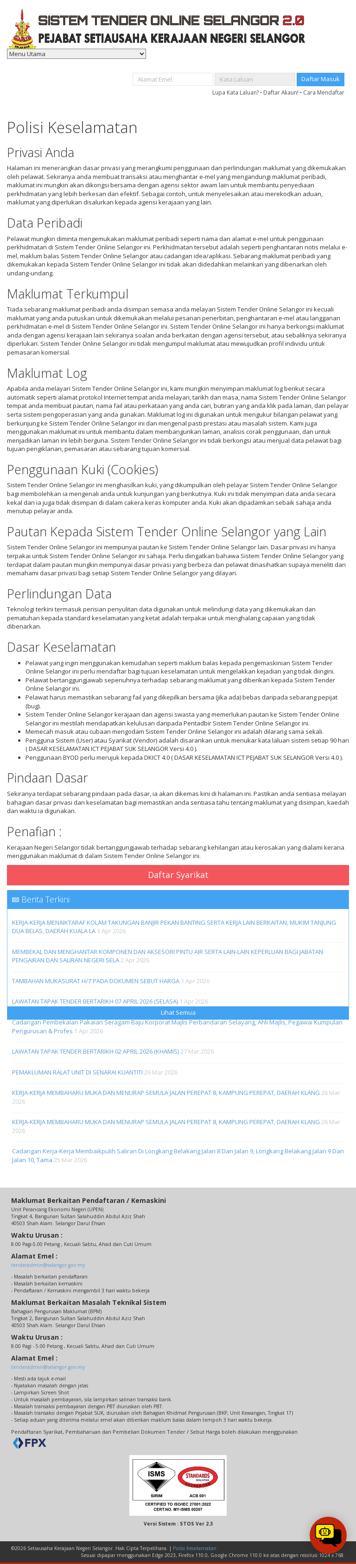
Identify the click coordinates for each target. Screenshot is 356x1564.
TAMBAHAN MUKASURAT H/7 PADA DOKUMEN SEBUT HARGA (95, 981)
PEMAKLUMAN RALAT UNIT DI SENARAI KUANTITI (77, 1072)
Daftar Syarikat (178, 874)
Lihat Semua (178, 1012)
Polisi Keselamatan (194, 1548)
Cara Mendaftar (323, 92)
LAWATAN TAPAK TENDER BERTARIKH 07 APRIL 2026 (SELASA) (95, 1001)
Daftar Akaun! (281, 92)
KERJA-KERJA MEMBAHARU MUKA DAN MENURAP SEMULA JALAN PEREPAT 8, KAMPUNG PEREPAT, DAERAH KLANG (166, 1092)
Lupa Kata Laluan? (235, 92)
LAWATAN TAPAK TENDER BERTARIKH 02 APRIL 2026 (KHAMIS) (95, 1051)
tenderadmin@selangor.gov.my (48, 1265)
